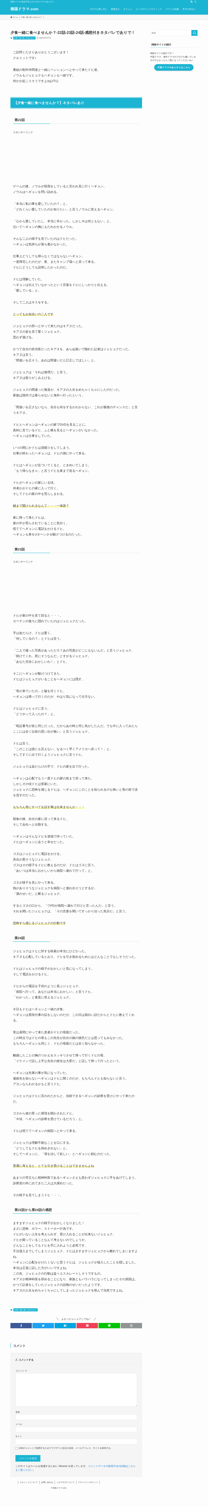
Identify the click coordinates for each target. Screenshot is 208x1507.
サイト (18, 1436)
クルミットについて (29, 1482)
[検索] (195, 1)
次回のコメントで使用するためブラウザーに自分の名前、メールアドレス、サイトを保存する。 (66, 1448)
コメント (21, 1370)
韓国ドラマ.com (24, 9)
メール (18, 1424)
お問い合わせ (47, 1482)
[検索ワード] (174, 33)
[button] (21, 1325)
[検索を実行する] (194, 33)
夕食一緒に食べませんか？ (24, 38)
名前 (17, 1412)
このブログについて (65, 1482)
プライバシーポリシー (88, 1482)
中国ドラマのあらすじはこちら (173, 67)
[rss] (191, 1)
